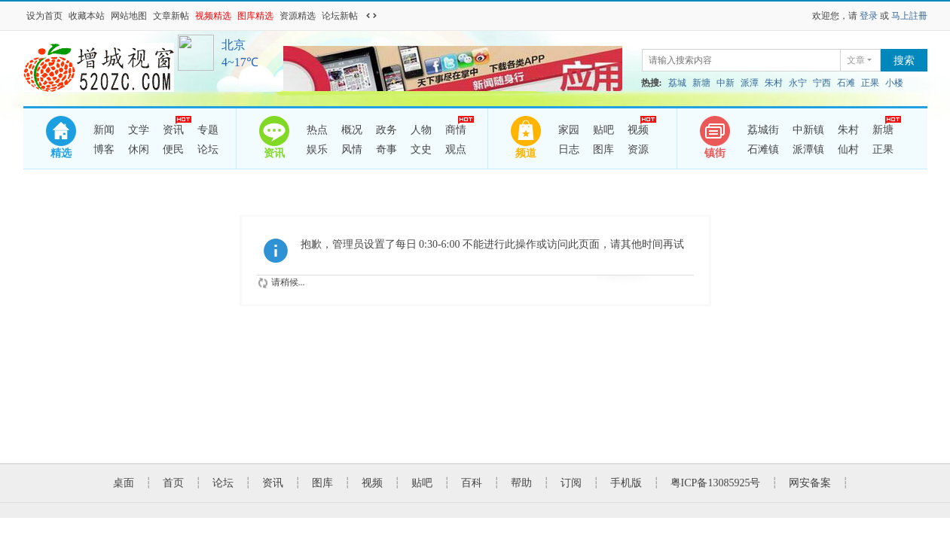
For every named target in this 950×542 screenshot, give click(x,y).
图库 (603, 149)
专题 (207, 130)
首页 (173, 483)
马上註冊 (909, 16)
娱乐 (317, 149)
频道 (525, 153)
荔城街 (763, 130)
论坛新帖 (340, 16)
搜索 (904, 60)
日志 (568, 149)
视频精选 (213, 16)
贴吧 (603, 130)
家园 (568, 130)
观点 (455, 149)
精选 (61, 153)
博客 (104, 149)
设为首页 (44, 16)
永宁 (798, 83)
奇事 (386, 149)
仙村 (848, 149)
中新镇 (808, 130)
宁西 (822, 83)
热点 (317, 130)
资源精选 (298, 16)
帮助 (521, 483)
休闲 (138, 149)
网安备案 (810, 483)
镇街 (714, 153)
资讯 (173, 128)
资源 (638, 149)
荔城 (677, 83)
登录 (869, 16)
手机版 (626, 483)
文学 (138, 130)
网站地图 (129, 16)
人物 (421, 130)
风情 (351, 149)
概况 (351, 130)
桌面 (123, 483)
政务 (386, 130)
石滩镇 (763, 149)
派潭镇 (808, 149)
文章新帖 (171, 16)
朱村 (774, 83)
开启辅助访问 (385, 16)
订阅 (571, 483)
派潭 (750, 83)
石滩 (846, 83)
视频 (638, 128)
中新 (725, 83)
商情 (455, 128)
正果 (870, 83)
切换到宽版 (371, 16)
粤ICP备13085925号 (715, 483)
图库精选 (255, 16)
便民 (173, 149)
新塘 (701, 83)
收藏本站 (87, 16)
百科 (471, 483)
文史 (421, 149)
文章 (856, 60)
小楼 (894, 83)
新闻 (104, 130)
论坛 (207, 149)
